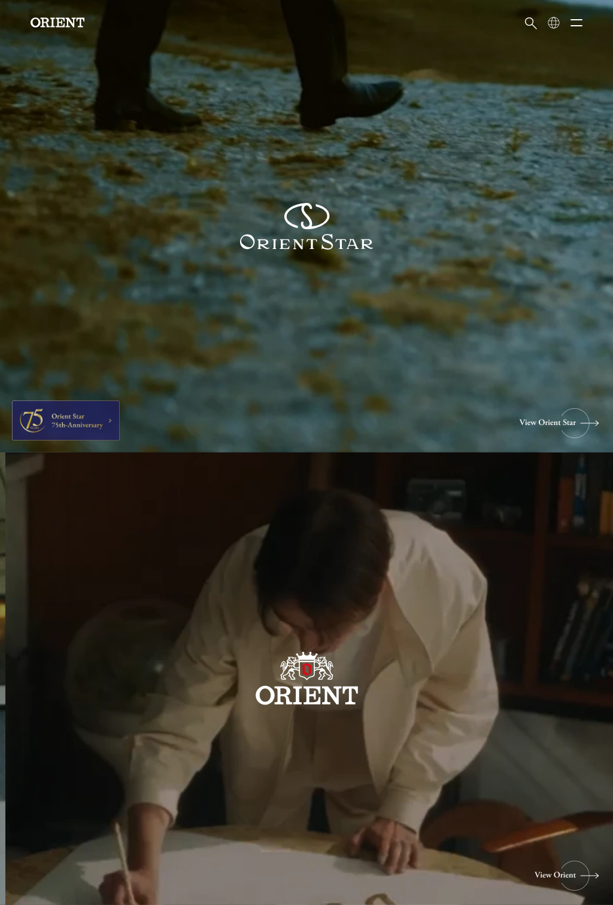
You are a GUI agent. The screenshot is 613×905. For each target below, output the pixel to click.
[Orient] (57, 22)
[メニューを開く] (576, 23)
